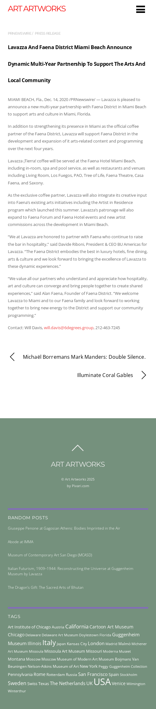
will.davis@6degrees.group (69, 327)
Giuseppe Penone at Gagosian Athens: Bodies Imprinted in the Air (64, 528)
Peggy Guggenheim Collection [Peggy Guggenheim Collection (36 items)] (123, 666)
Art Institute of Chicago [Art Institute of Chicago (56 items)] (29, 627)
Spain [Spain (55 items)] (114, 674)
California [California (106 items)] (77, 626)
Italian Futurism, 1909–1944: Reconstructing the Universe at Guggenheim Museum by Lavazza (70, 571)
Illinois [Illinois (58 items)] (34, 643)
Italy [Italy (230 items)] (49, 642)
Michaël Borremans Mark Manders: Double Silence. (77, 357)
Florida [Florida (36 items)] (105, 635)
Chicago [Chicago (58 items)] (16, 635)
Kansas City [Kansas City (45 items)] (77, 643)
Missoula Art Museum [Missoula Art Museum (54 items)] (64, 651)
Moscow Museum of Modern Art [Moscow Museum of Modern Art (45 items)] (69, 659)
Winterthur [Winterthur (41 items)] (17, 691)
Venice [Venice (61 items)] (119, 683)
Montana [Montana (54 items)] (16, 659)
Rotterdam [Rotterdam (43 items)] (55, 674)
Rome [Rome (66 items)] (40, 674)
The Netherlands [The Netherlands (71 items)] (67, 683)
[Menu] (140, 9)
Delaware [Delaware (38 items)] (33, 635)
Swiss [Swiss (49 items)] (32, 683)
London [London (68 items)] (96, 643)
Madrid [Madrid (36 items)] (111, 644)
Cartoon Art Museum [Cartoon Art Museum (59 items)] (111, 627)
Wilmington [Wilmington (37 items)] (135, 683)
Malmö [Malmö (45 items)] (124, 643)
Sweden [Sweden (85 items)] (17, 683)
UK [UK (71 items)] (89, 683)
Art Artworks (75, 479)
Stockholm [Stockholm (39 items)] (128, 674)
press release (47, 33)
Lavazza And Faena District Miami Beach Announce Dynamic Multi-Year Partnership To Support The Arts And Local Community (76, 64)
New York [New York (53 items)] (89, 666)
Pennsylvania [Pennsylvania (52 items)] (20, 674)
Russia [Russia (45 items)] (71, 674)
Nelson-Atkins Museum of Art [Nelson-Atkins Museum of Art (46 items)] (53, 666)
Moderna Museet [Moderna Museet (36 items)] (117, 651)
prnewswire (19, 33)
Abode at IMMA (20, 541)
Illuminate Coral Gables (112, 375)
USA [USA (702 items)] (102, 681)
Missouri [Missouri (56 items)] (94, 651)
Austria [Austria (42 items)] (58, 627)
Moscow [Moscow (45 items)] (33, 659)
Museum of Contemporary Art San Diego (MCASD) (50, 555)
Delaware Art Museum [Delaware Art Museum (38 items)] (60, 635)
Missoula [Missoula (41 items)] (36, 651)
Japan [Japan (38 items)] (61, 643)
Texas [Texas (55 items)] (43, 683)
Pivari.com (80, 485)
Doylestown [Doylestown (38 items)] (89, 635)
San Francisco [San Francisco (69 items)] (93, 674)
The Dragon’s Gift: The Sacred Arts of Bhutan (45, 587)
